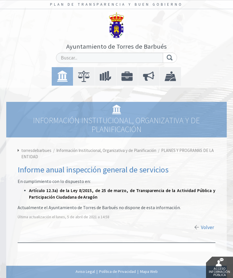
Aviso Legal (85, 271)
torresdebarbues (36, 150)
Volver (207, 227)
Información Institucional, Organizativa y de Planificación (106, 150)
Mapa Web (149, 271)
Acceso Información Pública (219, 267)
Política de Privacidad (117, 271)
